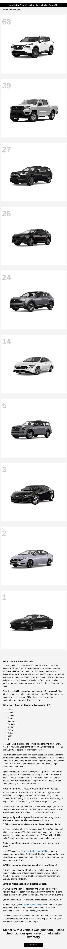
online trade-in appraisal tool (37, 851)
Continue (33, 945)
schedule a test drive (32, 905)
